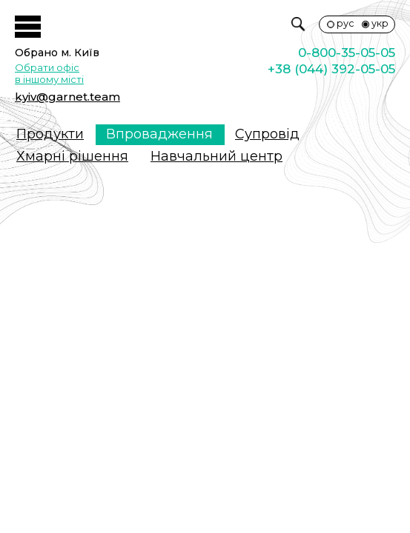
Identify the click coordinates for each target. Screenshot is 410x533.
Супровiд (267, 134)
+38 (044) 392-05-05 (331, 68)
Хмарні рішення (72, 156)
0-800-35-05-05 (346, 52)
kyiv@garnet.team (67, 97)
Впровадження (159, 134)
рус (345, 23)
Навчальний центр (216, 156)
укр (379, 23)
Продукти (50, 134)
